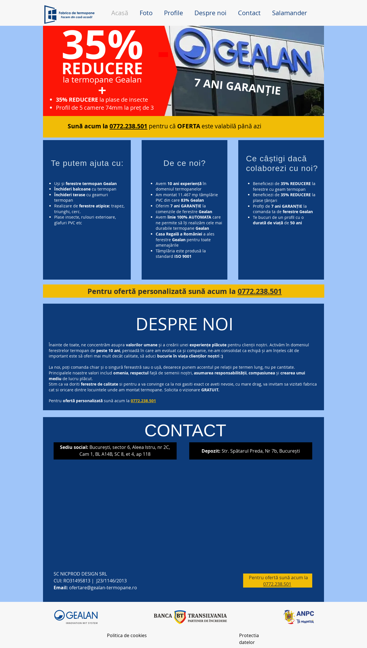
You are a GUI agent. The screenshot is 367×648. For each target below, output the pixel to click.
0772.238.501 (260, 291)
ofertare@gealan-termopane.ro (103, 587)
